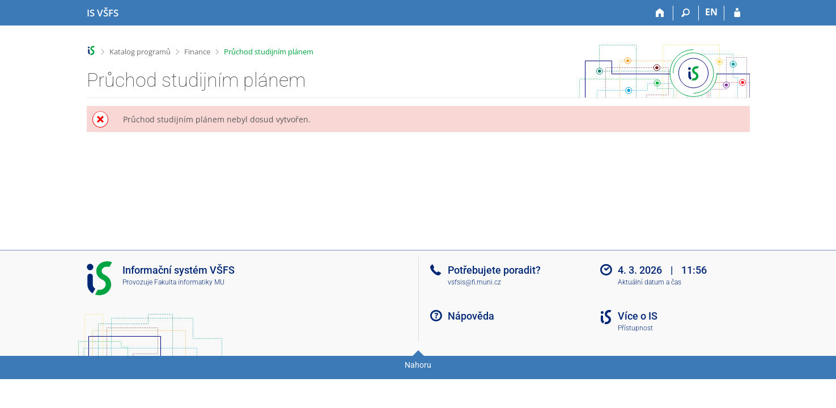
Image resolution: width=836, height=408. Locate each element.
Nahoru (418, 364)
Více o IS (637, 316)
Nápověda (471, 316)
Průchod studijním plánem (268, 51)
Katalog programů (140, 51)
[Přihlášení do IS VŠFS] (737, 13)
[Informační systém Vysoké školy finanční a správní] (102, 13)
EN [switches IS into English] (711, 12)
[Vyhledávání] (686, 13)
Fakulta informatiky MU (189, 282)
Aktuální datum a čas (649, 282)
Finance (197, 51)
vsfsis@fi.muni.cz (474, 282)
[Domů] (660, 13)
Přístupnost (635, 328)
